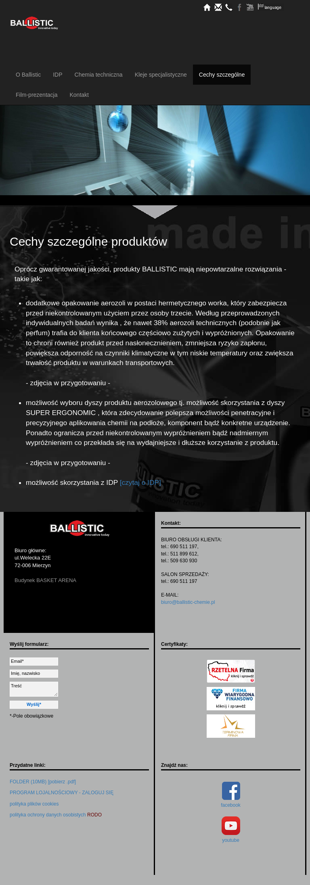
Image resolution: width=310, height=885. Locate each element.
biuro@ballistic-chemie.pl (188, 602)
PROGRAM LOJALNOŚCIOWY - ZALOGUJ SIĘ (61, 792)
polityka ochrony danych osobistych (56, 815)
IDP (57, 74)
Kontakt (78, 95)
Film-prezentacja (36, 95)
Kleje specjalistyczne (161, 74)
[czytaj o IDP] (140, 482)
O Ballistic (28, 74)
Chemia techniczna (99, 74)
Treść (34, 689)
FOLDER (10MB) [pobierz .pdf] (43, 782)
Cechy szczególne (222, 74)
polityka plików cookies (34, 804)
